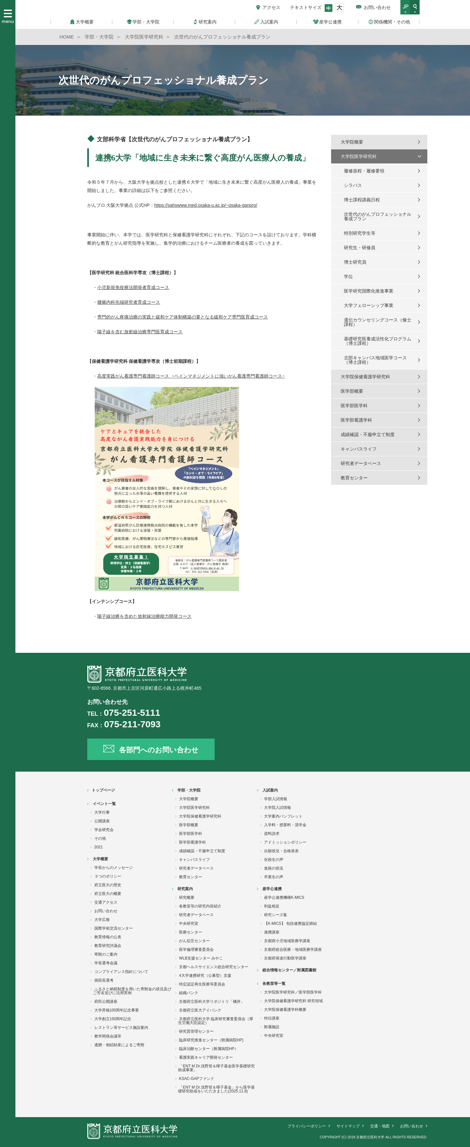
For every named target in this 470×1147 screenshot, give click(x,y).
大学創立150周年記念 (113, 1019)
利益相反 (271, 906)
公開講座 (102, 821)
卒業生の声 (273, 877)
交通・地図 (379, 1126)
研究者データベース (361, 463)
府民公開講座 (105, 1001)
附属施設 (271, 1027)
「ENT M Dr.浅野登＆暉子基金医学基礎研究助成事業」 (216, 1068)
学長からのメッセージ (113, 868)
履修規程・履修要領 (364, 170)
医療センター (190, 932)
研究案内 (185, 889)
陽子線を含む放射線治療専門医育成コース (140, 331)
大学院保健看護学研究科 (365, 376)
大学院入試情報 (277, 808)
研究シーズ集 (275, 915)
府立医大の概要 (107, 894)
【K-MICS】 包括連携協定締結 (290, 923)
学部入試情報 (275, 799)
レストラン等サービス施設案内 (121, 1027)
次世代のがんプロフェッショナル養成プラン (377, 216)
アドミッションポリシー (285, 842)
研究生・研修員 (359, 247)
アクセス (271, 7)
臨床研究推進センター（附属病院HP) (211, 1040)
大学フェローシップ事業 (368, 305)
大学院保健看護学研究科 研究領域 (293, 1001)
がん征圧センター (194, 941)
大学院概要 (352, 141)
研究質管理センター (196, 1031)
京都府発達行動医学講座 (285, 958)
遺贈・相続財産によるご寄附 (119, 1045)
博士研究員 (355, 262)
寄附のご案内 (105, 954)
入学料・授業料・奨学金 (285, 825)
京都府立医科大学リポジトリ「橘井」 (211, 1001)
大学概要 (100, 859)
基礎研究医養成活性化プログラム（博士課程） (377, 341)
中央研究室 (188, 923)
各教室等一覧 (274, 983)
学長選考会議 (105, 963)
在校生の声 (273, 860)
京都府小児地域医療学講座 (287, 941)
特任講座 (271, 1018)
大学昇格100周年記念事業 (116, 1010)
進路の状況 (273, 868)
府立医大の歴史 (107, 885)
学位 (348, 276)
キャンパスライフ (359, 448)
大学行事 (102, 812)
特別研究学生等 (359, 233)
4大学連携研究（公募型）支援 (205, 975)
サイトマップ (348, 1126)
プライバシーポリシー (306, 1126)
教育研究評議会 (107, 946)
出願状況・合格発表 (281, 851)
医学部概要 (352, 391)
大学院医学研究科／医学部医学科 (293, 992)
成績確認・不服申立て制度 (368, 434)
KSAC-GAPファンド (196, 1079)
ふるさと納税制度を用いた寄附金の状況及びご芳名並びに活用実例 (132, 991)
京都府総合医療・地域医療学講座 (293, 949)
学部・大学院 (189, 790)
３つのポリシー (107, 876)
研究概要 (186, 897)
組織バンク (188, 993)
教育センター (354, 477)
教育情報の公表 (107, 937)
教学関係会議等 (107, 1036)
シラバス (353, 185)
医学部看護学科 (356, 420)
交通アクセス (105, 902)
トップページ (103, 790)
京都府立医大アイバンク (200, 1010)
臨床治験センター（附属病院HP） (208, 1049)
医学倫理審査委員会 (196, 949)
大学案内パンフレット (283, 816)
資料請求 (271, 834)
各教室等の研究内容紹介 (200, 906)
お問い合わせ (377, 7)
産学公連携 (272, 889)
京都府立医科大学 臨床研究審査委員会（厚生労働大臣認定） (215, 1021)
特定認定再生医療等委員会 (202, 984)
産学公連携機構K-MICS (284, 897)
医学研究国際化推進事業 (368, 290)
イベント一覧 (104, 804)
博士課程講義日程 (362, 199)
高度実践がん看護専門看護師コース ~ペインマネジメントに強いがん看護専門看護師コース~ (191, 376)
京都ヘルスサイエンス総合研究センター (213, 967)
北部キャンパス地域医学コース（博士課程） (375, 360)
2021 (98, 847)
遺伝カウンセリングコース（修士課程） (377, 322)
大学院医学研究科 (359, 156)
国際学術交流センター (113, 928)
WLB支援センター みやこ (201, 958)
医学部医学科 (354, 405)
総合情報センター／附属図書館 (289, 970)
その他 (100, 838)
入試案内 (270, 790)
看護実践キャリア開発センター (206, 1057)
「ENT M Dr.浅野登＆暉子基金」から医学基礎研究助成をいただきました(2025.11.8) (216, 1089)
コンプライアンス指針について (121, 972)
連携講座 (271, 932)
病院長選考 (104, 980)
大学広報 (102, 920)
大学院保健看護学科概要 (285, 1009)
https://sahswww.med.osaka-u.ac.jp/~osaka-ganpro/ (205, 205)
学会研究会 (104, 830)
